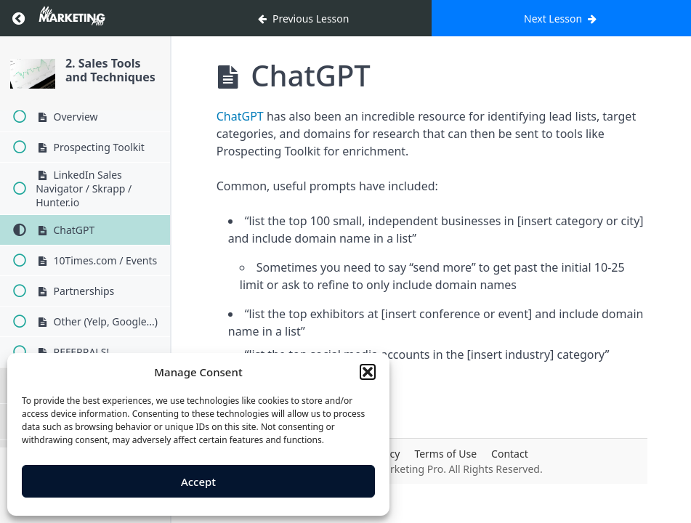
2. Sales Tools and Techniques (110, 70)
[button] (367, 372)
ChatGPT (240, 116)
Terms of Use (445, 454)
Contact (509, 454)
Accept (198, 481)
